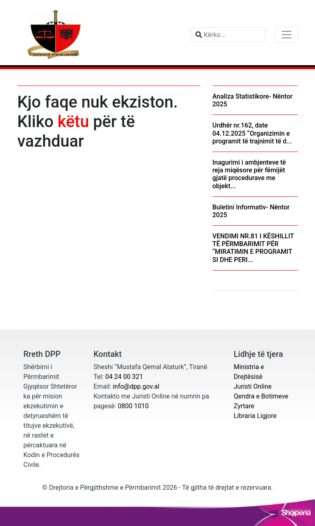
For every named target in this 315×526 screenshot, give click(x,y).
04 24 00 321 (124, 377)
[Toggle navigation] (286, 34)
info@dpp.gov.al (136, 386)
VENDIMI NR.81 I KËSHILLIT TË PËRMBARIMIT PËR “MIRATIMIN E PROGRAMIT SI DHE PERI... (253, 248)
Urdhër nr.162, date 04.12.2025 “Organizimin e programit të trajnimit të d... (252, 133)
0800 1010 (133, 406)
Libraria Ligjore (255, 416)
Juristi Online (253, 386)
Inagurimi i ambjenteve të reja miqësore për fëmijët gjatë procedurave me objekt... (249, 174)
